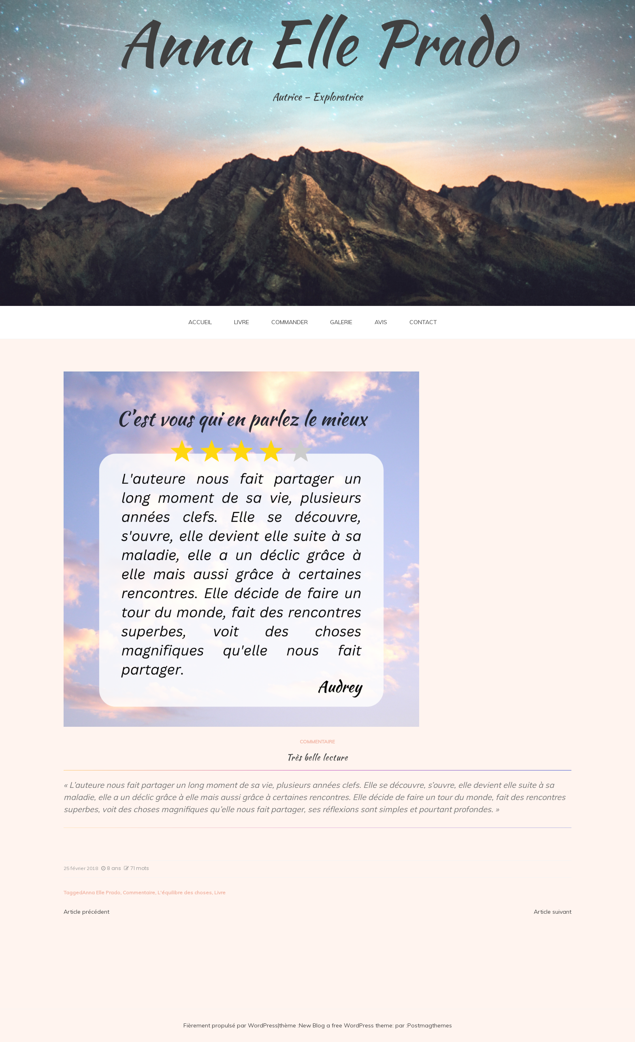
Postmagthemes (429, 1025)
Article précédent (86, 911)
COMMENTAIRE (317, 742)
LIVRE (241, 322)
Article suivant (552, 911)
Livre (220, 892)
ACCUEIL (200, 322)
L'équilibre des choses (185, 892)
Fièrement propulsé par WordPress (230, 1025)
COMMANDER (289, 322)
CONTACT (423, 322)
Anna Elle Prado (317, 42)
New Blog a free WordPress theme (345, 1025)
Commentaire (139, 892)
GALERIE (341, 322)
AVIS (381, 322)
